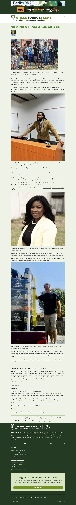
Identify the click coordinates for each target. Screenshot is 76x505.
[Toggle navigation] (63, 18)
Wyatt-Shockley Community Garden (53, 188)
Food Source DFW (46, 351)
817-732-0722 (15, 456)
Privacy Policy (61, 501)
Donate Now (38, 487)
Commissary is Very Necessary (51, 258)
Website (13, 409)
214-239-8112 (15, 466)
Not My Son (44, 253)
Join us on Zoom (15, 365)
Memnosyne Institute (17, 460)
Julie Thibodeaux (23, 31)
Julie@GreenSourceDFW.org (19, 454)
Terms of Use (15, 501)
